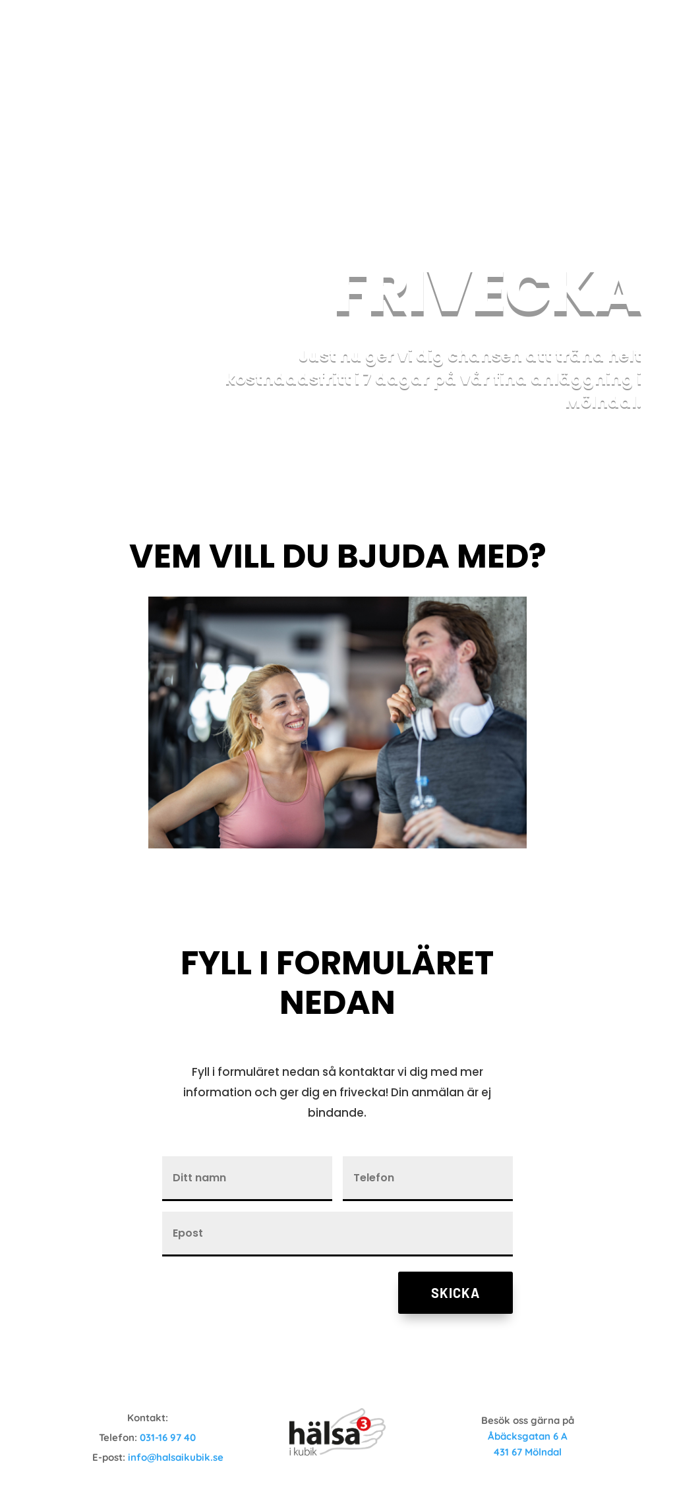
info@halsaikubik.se (175, 1457)
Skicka (455, 1293)
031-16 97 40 (168, 1437)
